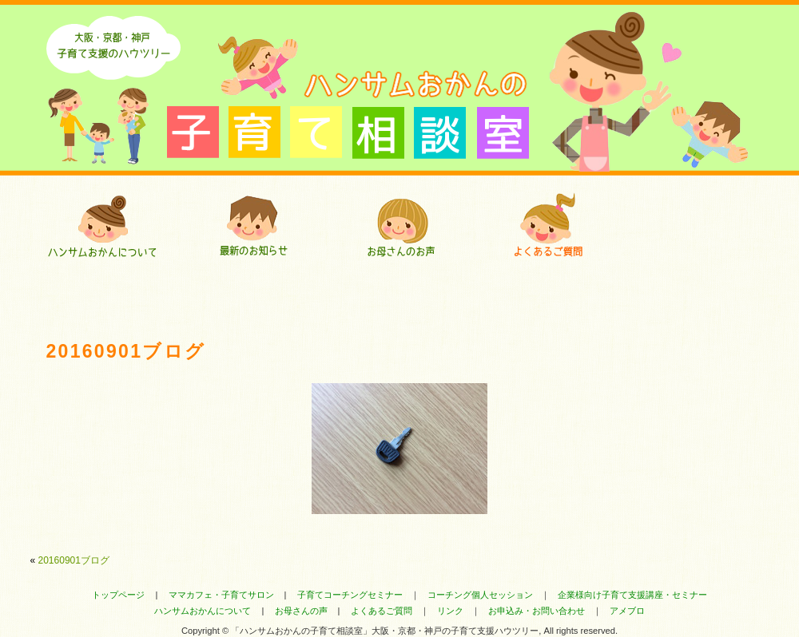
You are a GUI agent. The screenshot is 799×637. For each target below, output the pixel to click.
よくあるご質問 (548, 225)
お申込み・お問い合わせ (536, 610)
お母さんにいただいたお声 (400, 225)
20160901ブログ (73, 560)
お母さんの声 (301, 610)
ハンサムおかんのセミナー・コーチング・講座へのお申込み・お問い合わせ (695, 225)
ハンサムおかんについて (104, 225)
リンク (450, 610)
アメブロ (627, 610)
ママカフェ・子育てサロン (221, 594)
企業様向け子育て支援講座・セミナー (632, 594)
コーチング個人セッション (480, 594)
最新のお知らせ (252, 225)
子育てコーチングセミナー (350, 594)
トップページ (118, 594)
